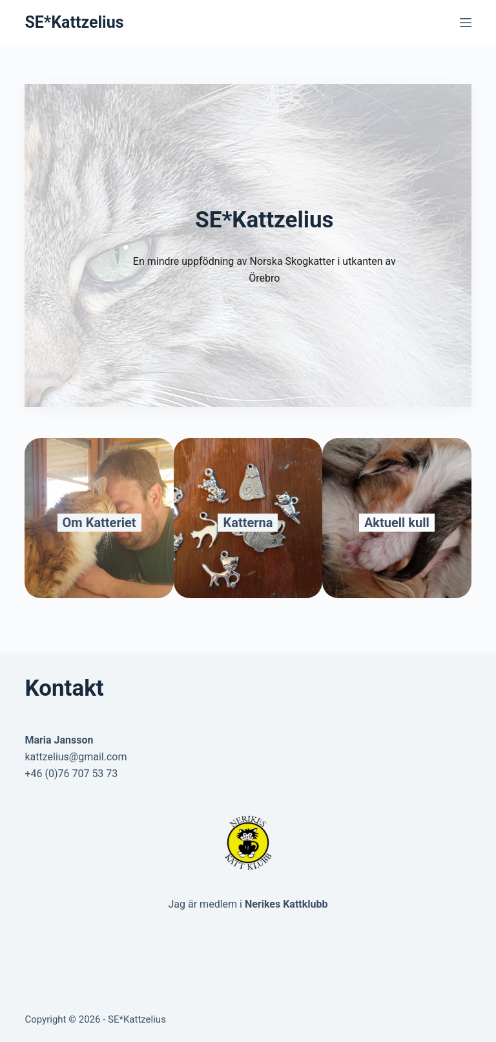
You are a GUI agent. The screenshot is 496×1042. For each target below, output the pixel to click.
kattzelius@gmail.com (76, 757)
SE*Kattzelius (74, 22)
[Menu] (465, 22)
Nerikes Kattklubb (286, 904)
